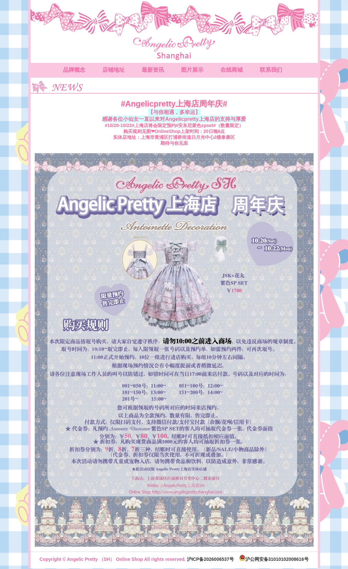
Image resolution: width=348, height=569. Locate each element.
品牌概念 (74, 70)
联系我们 (271, 70)
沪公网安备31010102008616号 (274, 559)
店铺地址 (113, 70)
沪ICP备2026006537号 (210, 559)
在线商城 (231, 70)
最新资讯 (153, 70)
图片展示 (192, 70)
